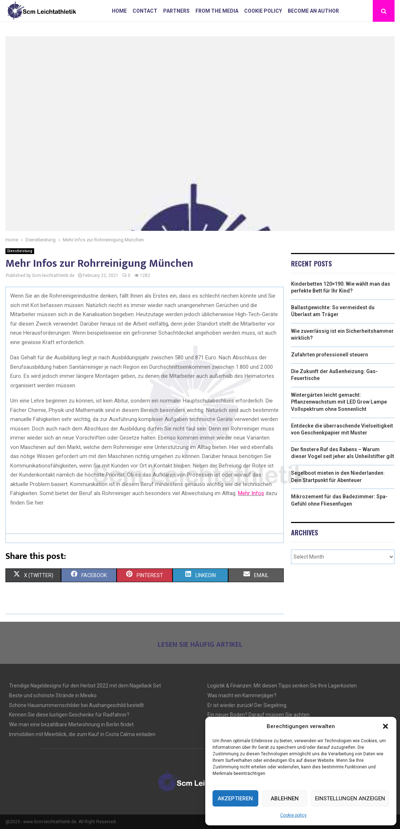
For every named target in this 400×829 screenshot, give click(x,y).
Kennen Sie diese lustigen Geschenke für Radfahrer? (69, 715)
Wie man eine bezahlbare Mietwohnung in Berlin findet (71, 724)
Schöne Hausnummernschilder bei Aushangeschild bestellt (76, 705)
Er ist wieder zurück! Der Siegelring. (247, 705)
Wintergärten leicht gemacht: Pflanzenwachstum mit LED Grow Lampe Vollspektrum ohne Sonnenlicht (339, 402)
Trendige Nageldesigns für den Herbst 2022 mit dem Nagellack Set (85, 686)
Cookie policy (293, 815)
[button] (385, 726)
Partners (176, 11)
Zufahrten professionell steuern (329, 355)
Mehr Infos (251, 493)
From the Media (216, 11)
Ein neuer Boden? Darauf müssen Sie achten (258, 715)
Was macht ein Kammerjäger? (241, 695)
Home (119, 11)
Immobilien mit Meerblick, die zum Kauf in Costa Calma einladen (82, 734)
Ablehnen (285, 798)
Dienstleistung (19, 251)
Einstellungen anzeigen (350, 798)
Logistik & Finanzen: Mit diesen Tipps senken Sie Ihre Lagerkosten (282, 686)
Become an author (313, 11)
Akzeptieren (235, 798)
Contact (145, 11)
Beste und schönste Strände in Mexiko (53, 695)
